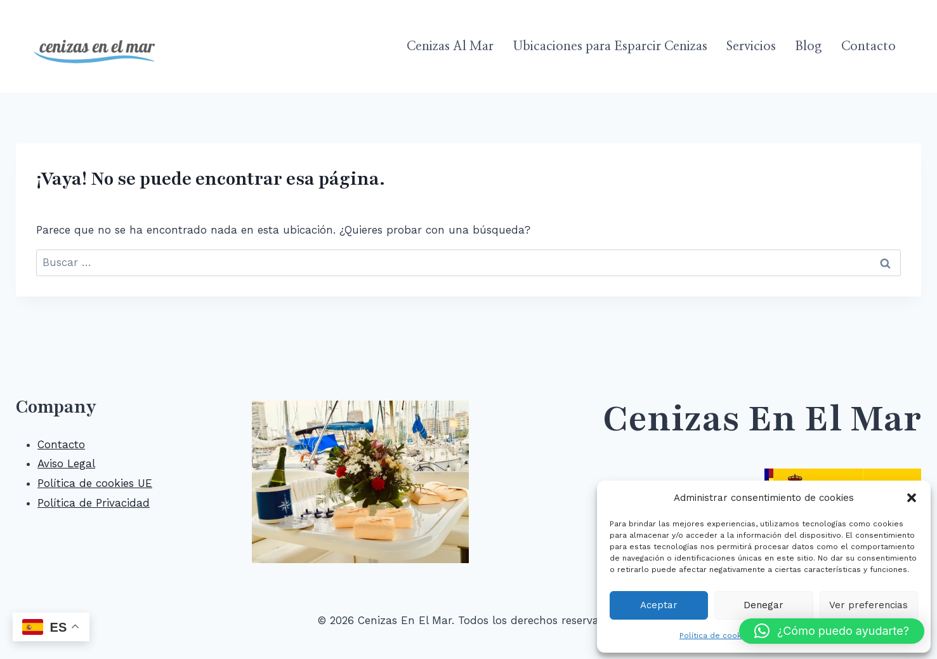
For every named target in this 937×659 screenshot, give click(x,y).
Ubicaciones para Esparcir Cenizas (610, 46)
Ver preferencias (868, 605)
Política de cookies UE (94, 483)
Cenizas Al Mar (450, 46)
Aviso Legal (66, 463)
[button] (911, 497)
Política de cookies (716, 635)
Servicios (751, 46)
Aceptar (659, 605)
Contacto (868, 46)
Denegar (763, 605)
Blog (808, 46)
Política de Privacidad (93, 502)
